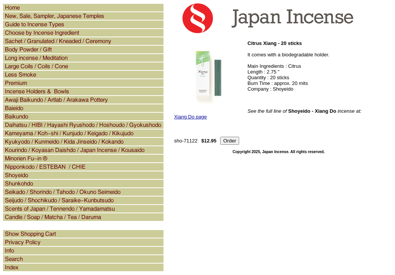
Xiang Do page (190, 117)
